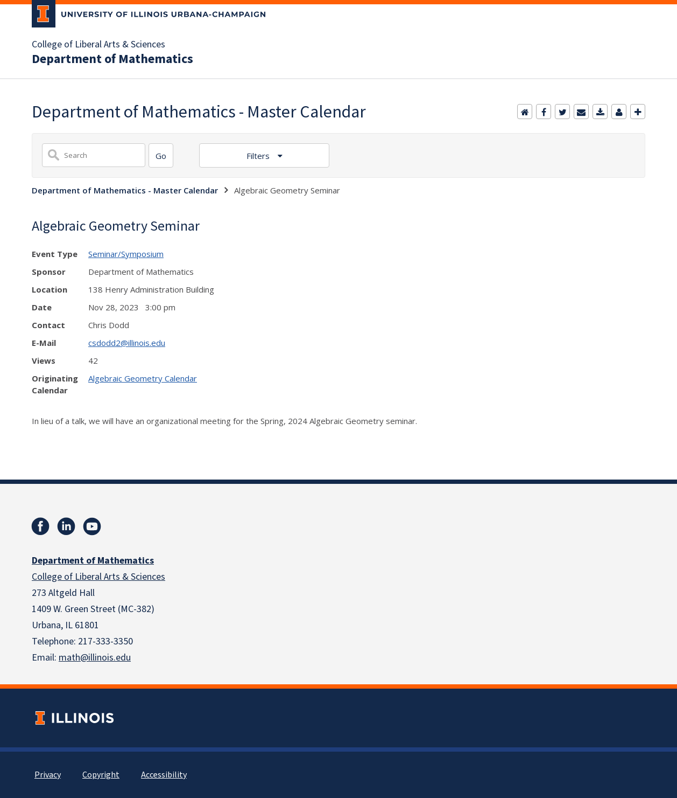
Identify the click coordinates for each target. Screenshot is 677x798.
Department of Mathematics (112, 59)
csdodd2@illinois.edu (126, 342)
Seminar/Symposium (126, 253)
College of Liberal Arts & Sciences (98, 44)
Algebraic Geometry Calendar (142, 378)
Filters (259, 155)
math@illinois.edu (95, 657)
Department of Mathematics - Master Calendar (125, 190)
